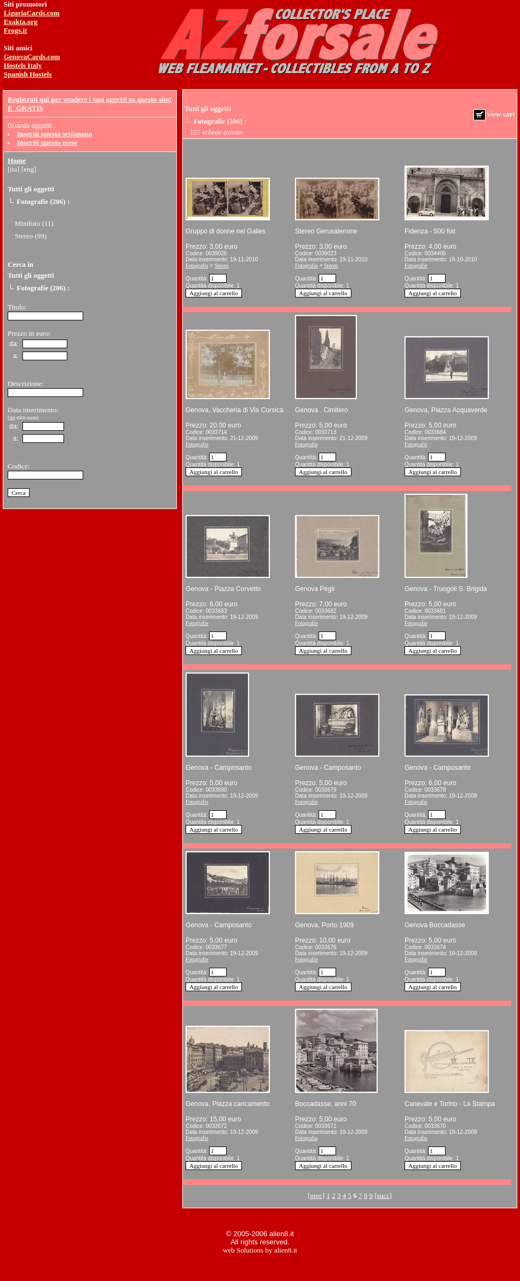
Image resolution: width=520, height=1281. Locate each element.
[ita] (14, 169)
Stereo (222, 265)
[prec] (316, 1195)
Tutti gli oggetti (31, 189)
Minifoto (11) (34, 223)
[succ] (383, 1195)
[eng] (28, 169)
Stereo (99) (31, 236)
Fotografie (197, 265)
